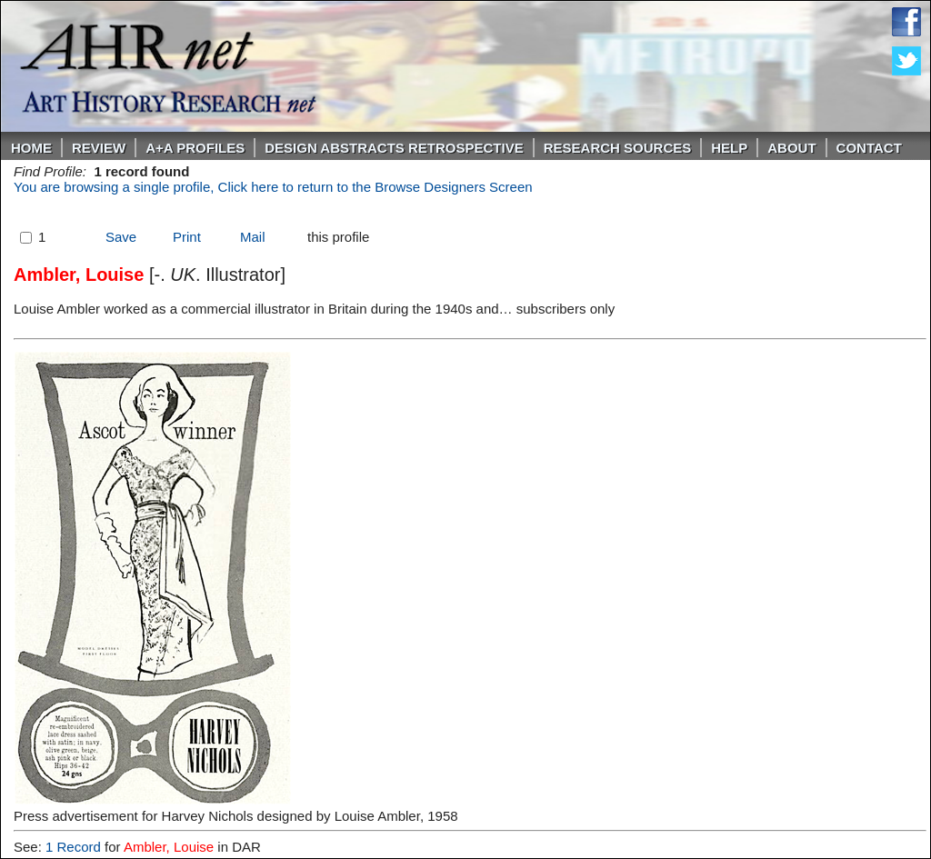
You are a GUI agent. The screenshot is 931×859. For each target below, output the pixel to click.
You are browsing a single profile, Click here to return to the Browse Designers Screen (273, 187)
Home (31, 147)
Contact (869, 147)
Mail (252, 237)
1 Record (73, 846)
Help (729, 147)
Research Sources (618, 147)
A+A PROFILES (195, 147)
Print (187, 237)
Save (120, 237)
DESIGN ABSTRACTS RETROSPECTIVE (394, 147)
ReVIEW (98, 147)
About (791, 147)
